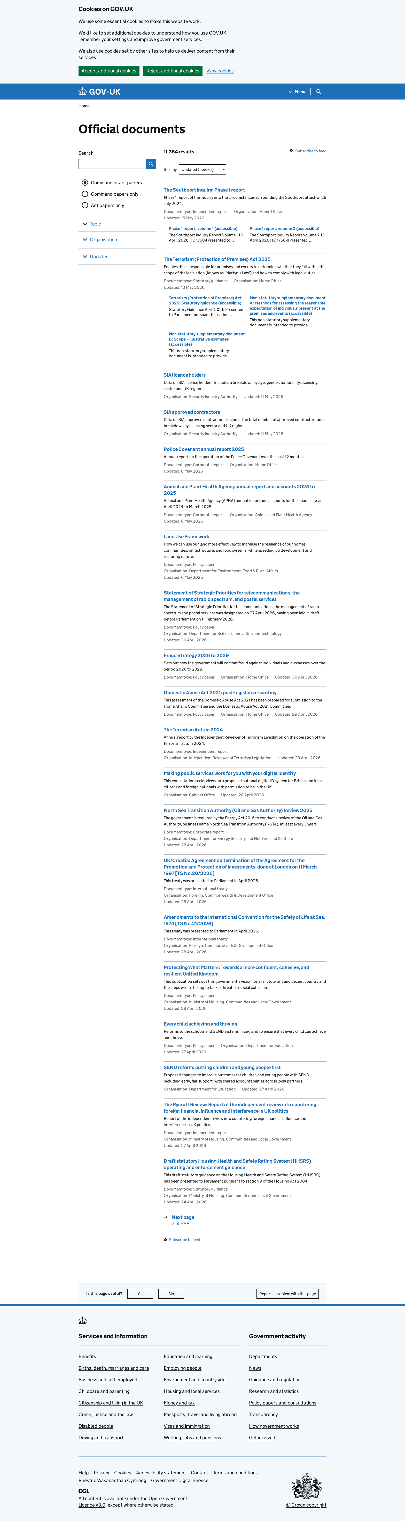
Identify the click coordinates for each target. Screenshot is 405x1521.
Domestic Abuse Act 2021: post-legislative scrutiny (220, 693)
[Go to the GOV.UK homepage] (99, 91)
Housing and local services (192, 1391)
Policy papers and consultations (282, 1403)
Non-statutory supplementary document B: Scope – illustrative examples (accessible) (207, 339)
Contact (199, 1473)
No (176, 1293)
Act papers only (107, 205)
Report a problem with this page (287, 1293)
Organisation (103, 240)
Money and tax (179, 1403)
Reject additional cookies (172, 71)
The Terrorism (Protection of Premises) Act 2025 (217, 259)
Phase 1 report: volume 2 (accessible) (284, 228)
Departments (263, 1356)
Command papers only (114, 194)
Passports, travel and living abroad (200, 1414)
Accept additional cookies (109, 71)
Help (84, 1473)
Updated (99, 257)
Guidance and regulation (275, 1380)
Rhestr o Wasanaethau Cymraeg (112, 1480)
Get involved (262, 1438)
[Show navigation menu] (297, 92)
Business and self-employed (108, 1380)
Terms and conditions (235, 1473)
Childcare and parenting (104, 1391)
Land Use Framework (186, 537)
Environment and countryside (194, 1380)
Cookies (122, 1473)
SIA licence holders (185, 375)
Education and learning (188, 1356)
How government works (274, 1426)
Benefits (87, 1356)
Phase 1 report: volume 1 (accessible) (203, 228)
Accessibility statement (161, 1473)
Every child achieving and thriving (200, 1024)
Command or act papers (116, 183)
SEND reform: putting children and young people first (222, 1067)
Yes (145, 1293)
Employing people (182, 1368)
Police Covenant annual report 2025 (204, 449)
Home (84, 105)
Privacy (101, 1473)
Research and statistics (274, 1391)
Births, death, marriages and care (114, 1368)
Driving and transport (101, 1438)
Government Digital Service (179, 1480)
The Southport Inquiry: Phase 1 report (204, 190)
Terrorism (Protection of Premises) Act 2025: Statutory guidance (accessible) (205, 300)
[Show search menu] (318, 92)
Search (105, 152)
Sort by (170, 169)
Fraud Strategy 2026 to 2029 (196, 655)
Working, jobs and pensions (192, 1438)
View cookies (220, 70)
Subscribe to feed (308, 150)
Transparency (263, 1414)
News (255, 1368)
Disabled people (96, 1426)
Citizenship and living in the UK (111, 1403)
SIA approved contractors (192, 412)
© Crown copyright (306, 1505)
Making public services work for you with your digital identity (230, 773)
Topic (95, 224)
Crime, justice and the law (106, 1414)
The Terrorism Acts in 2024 (193, 730)
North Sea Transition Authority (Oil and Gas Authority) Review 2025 (238, 810)
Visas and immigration (187, 1426)
